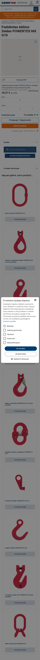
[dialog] (20, 330)
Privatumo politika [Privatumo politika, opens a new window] (9, 321)
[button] (20, 359)
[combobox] (35, 300)
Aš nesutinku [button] (20, 354)
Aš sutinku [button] (20, 348)
